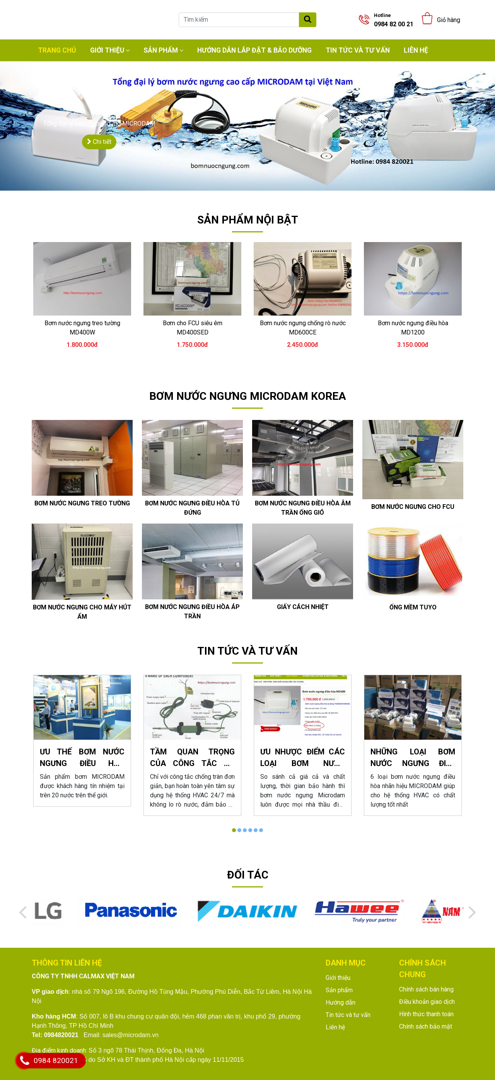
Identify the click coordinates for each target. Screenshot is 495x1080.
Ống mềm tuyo (413, 607)
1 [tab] (234, 830)
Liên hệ (416, 50)
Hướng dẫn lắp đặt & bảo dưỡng (254, 50)
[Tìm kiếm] (239, 19)
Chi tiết (99, 141)
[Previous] (22, 912)
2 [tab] (239, 830)
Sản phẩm (160, 50)
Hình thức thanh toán (426, 1014)
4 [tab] (250, 830)
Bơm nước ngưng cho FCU (412, 506)
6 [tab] (261, 830)
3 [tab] (245, 830)
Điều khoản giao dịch (427, 1001)
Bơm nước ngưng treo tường (82, 503)
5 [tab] (256, 830)
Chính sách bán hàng (426, 989)
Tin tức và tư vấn (358, 50)
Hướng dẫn (340, 1002)
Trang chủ (57, 50)
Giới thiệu (107, 50)
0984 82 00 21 (393, 20)
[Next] (472, 912)
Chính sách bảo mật (425, 1026)
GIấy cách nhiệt (303, 607)
